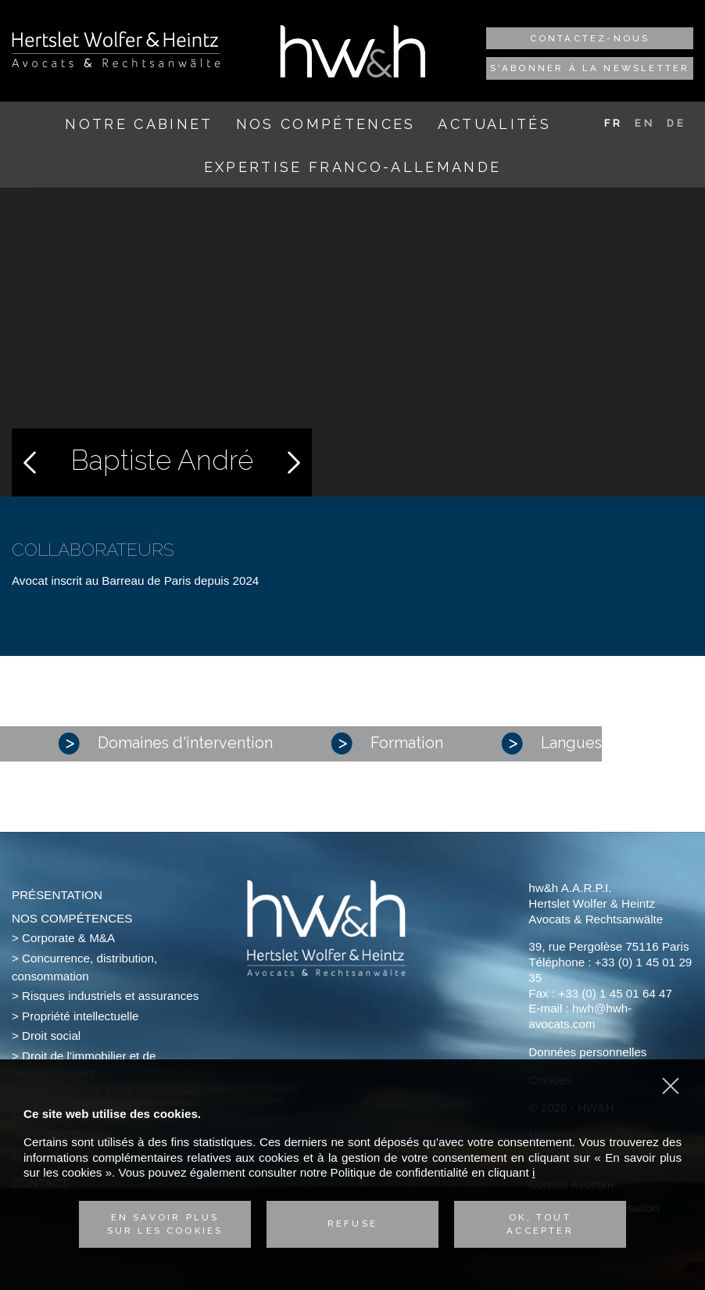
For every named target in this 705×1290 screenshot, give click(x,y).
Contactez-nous (590, 38)
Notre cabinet (139, 124)
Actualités (494, 124)
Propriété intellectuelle (80, 1016)
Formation (387, 743)
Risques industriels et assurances (110, 995)
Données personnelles (587, 1052)
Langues (552, 743)
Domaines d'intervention (166, 743)
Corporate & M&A (68, 937)
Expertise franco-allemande (353, 167)
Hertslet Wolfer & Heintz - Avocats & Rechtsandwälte (116, 49)
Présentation (57, 894)
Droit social (51, 1035)
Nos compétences (326, 124)
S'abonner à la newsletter (590, 68)
